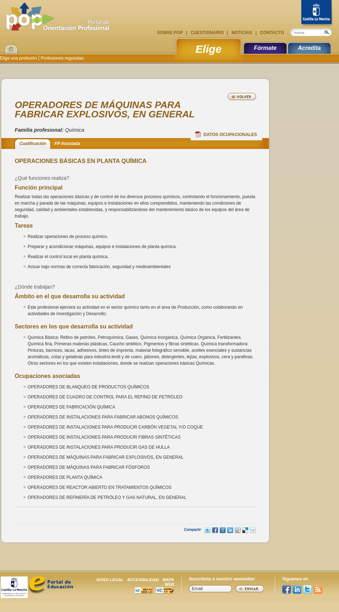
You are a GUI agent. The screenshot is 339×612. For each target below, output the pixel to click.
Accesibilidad (143, 580)
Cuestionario (207, 32)
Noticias (241, 32)
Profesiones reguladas (62, 58)
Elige (208, 49)
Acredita (309, 48)
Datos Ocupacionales (226, 134)
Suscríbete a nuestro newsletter (222, 578)
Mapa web (168, 582)
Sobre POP (170, 32)
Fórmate (265, 48)
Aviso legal (110, 580)
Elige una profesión (19, 58)
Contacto (271, 32)
